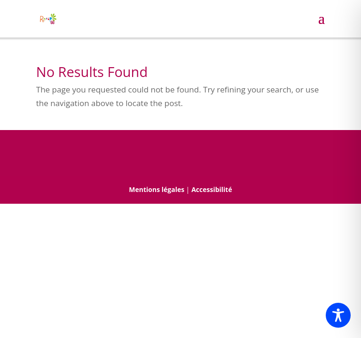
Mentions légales (156, 189)
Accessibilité (211, 189)
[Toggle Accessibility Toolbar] (338, 315)
